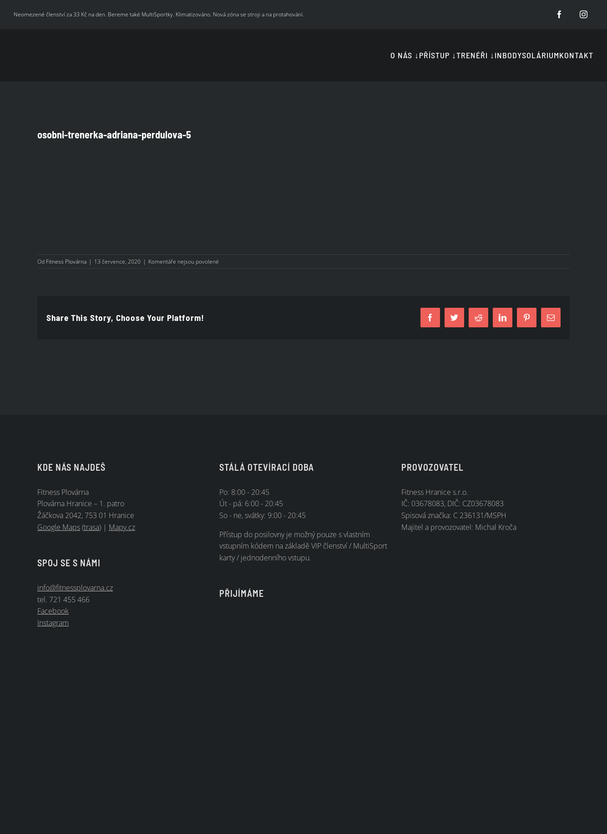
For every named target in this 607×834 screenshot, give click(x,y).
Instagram (53, 623)
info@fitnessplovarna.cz (75, 588)
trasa (91, 527)
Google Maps (58, 527)
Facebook (53, 611)
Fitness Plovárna (66, 261)
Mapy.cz (122, 527)
